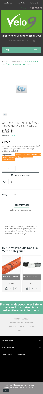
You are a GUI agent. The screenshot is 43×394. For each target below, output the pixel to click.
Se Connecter (34, 3)
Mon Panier (21, 3)
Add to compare (11, 182)
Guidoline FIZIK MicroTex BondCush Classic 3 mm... (11, 276)
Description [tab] (21, 205)
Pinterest (15, 195)
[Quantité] (8, 168)
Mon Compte (8, 3)
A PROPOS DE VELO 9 (21, 319)
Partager (12, 195)
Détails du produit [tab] (21, 210)
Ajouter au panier (20, 175)
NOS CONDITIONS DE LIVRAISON (21, 323)
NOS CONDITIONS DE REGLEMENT (21, 327)
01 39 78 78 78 (36, 8)
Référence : (6, 135)
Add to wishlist (4, 182)
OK (6, 390)
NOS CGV (21, 331)
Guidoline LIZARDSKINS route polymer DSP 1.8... (31, 276)
